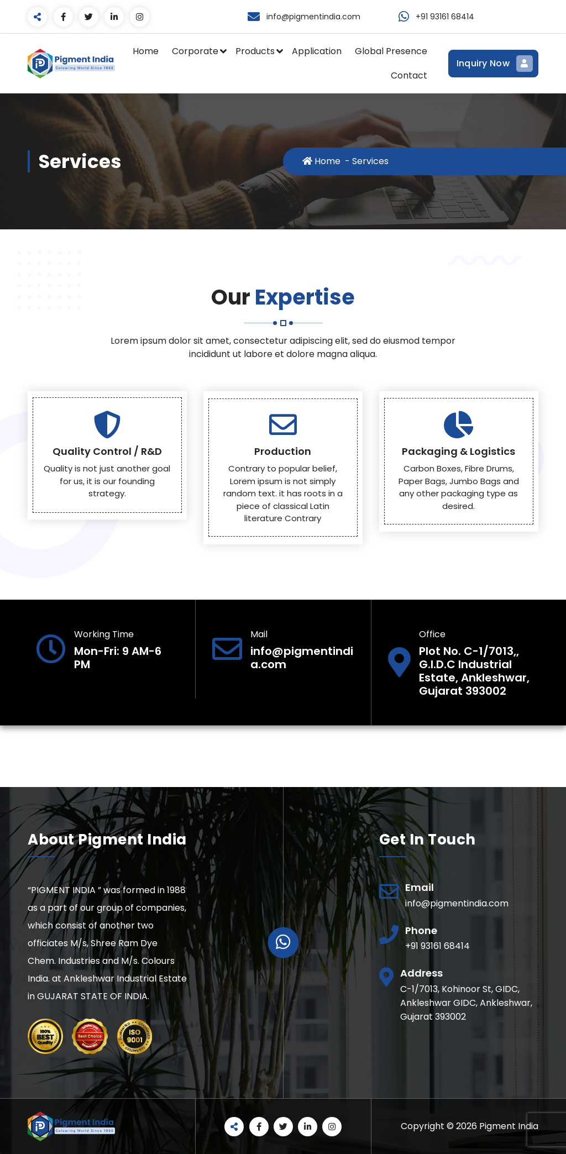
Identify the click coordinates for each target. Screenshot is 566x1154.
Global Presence (391, 51)
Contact (409, 75)
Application (317, 51)
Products (255, 51)
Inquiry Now (493, 63)
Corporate (195, 51)
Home (146, 51)
